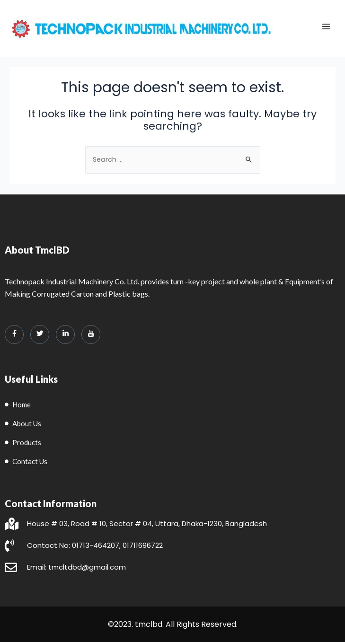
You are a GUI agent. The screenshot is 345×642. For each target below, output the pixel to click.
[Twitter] (39, 334)
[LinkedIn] (65, 334)
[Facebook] (14, 334)
